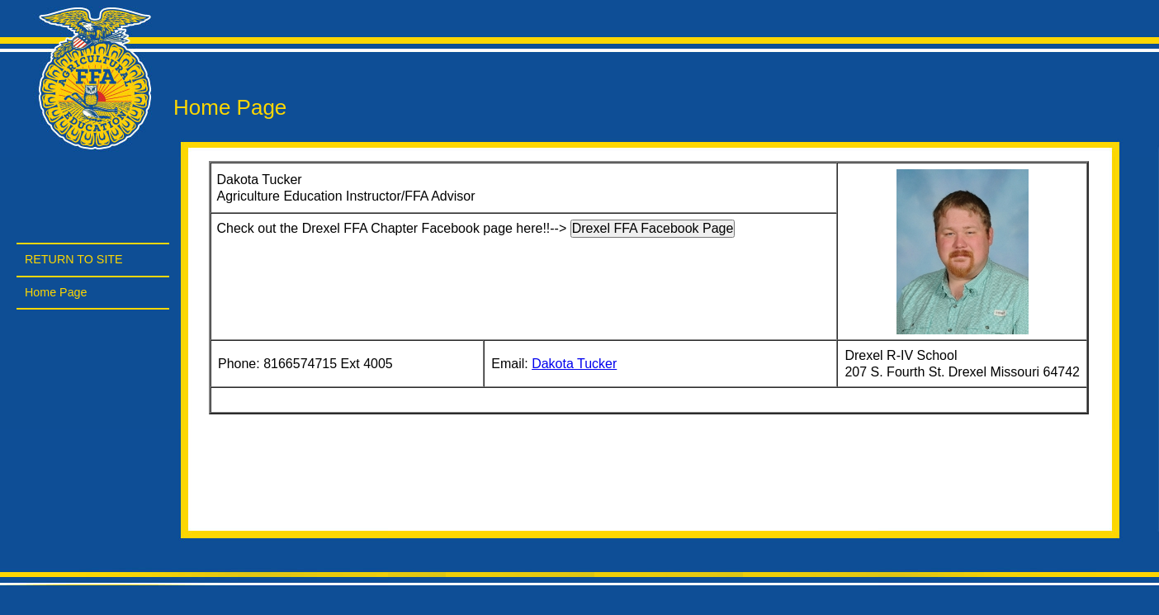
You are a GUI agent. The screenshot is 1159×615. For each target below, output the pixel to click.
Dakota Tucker (574, 364)
